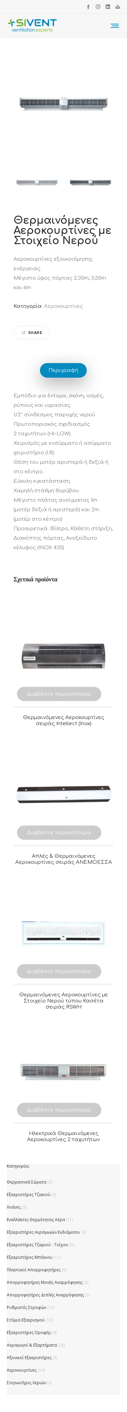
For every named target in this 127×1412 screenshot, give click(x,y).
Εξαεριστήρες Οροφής (29, 1332)
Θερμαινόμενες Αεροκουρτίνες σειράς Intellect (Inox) (63, 721)
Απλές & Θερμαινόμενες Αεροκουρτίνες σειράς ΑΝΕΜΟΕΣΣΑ (63, 859)
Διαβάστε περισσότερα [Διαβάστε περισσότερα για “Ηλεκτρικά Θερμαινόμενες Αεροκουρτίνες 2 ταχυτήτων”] (59, 1110)
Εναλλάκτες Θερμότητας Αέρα (36, 1219)
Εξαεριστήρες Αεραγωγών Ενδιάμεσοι (43, 1232)
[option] (37, 183)
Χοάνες (14, 1207)
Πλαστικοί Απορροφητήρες (34, 1270)
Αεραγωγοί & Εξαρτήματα (32, 1345)
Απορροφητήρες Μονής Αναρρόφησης (45, 1282)
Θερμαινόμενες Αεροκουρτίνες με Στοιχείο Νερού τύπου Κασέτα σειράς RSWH (63, 1001)
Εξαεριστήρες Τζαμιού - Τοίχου (37, 1245)
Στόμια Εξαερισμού (26, 1320)
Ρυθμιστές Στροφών (26, 1307)
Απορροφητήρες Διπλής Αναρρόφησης (45, 1295)
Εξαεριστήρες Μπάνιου (29, 1257)
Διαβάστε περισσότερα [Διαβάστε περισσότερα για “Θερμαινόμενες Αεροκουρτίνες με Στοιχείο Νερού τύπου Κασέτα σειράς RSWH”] (59, 971)
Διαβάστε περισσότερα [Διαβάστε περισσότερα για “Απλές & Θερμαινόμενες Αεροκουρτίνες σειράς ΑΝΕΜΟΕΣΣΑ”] (59, 833)
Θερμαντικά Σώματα (26, 1182)
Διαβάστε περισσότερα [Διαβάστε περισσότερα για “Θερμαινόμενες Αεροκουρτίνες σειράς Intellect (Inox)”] (59, 694)
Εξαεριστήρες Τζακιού (28, 1194)
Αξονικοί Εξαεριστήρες (29, 1357)
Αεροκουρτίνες (63, 306)
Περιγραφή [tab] (63, 370)
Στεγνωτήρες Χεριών (26, 1383)
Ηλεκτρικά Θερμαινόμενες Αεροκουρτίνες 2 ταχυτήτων (63, 1136)
